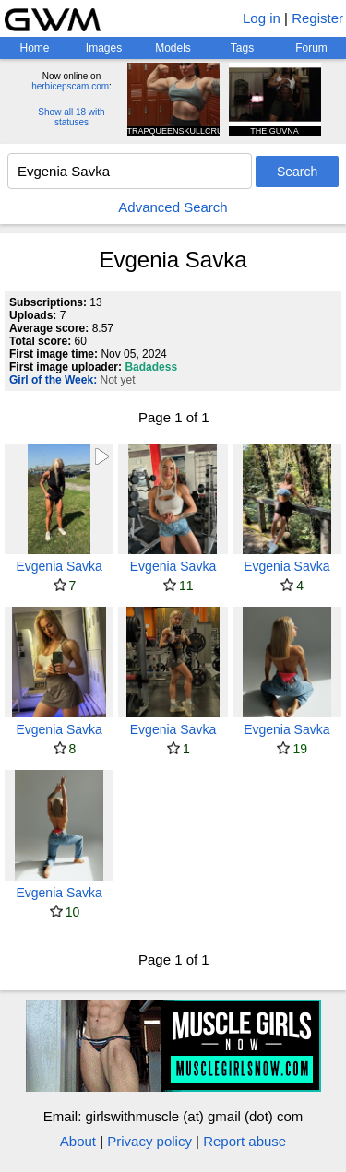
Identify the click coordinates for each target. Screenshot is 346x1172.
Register (317, 18)
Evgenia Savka (58, 566)
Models (173, 47)
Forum (311, 47)
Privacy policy (149, 1141)
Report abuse (244, 1141)
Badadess (151, 367)
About (78, 1141)
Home (34, 47)
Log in (261, 18)
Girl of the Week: (53, 379)
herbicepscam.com (70, 86)
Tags (242, 47)
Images (104, 47)
